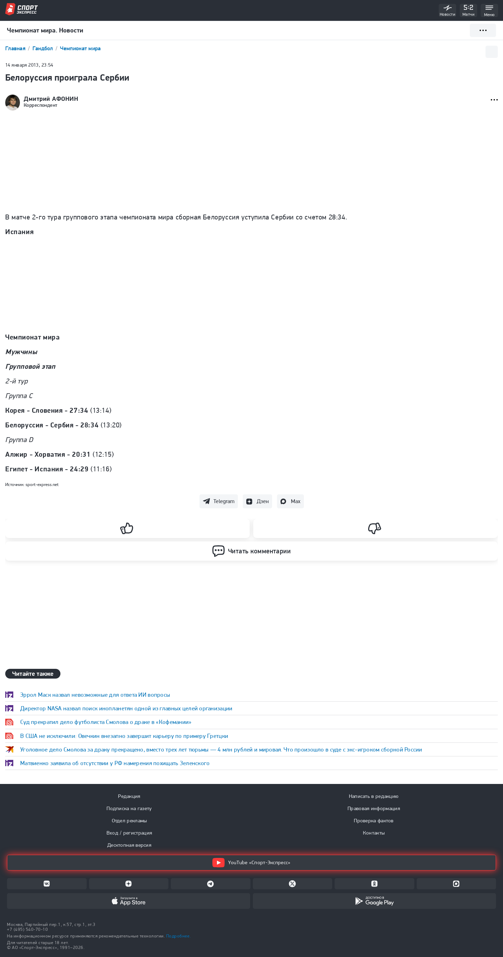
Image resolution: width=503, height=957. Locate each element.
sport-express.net (42, 484)
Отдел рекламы (129, 820)
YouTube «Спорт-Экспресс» (251, 862)
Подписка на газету (129, 808)
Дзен (263, 501)
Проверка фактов (374, 820)
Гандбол (43, 48)
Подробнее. (178, 936)
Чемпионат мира (80, 48)
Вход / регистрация (129, 833)
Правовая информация (374, 808)
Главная (16, 48)
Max (295, 501)
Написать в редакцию (374, 796)
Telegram (223, 501)
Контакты (374, 833)
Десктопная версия (129, 845)
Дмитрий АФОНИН (51, 99)
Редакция (129, 796)
